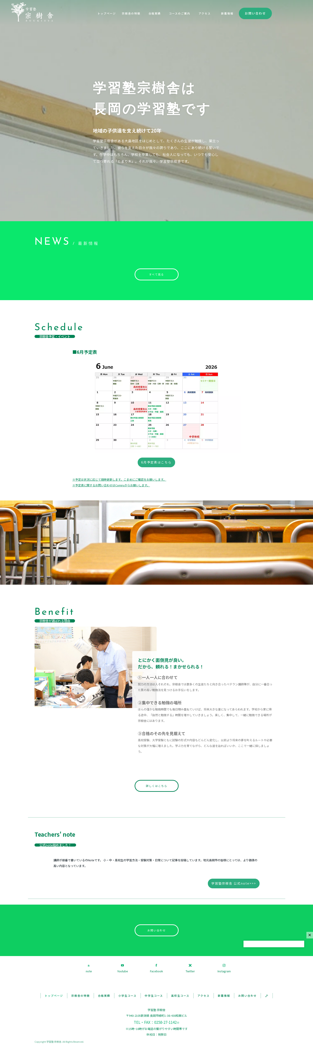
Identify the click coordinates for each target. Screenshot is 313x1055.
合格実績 (154, 13)
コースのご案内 (179, 13)
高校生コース (180, 995)
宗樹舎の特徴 (131, 13)
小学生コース (127, 995)
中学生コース (154, 995)
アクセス (205, 13)
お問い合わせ (255, 13)
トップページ (106, 13)
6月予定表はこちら (156, 462)
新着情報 (227, 13)
